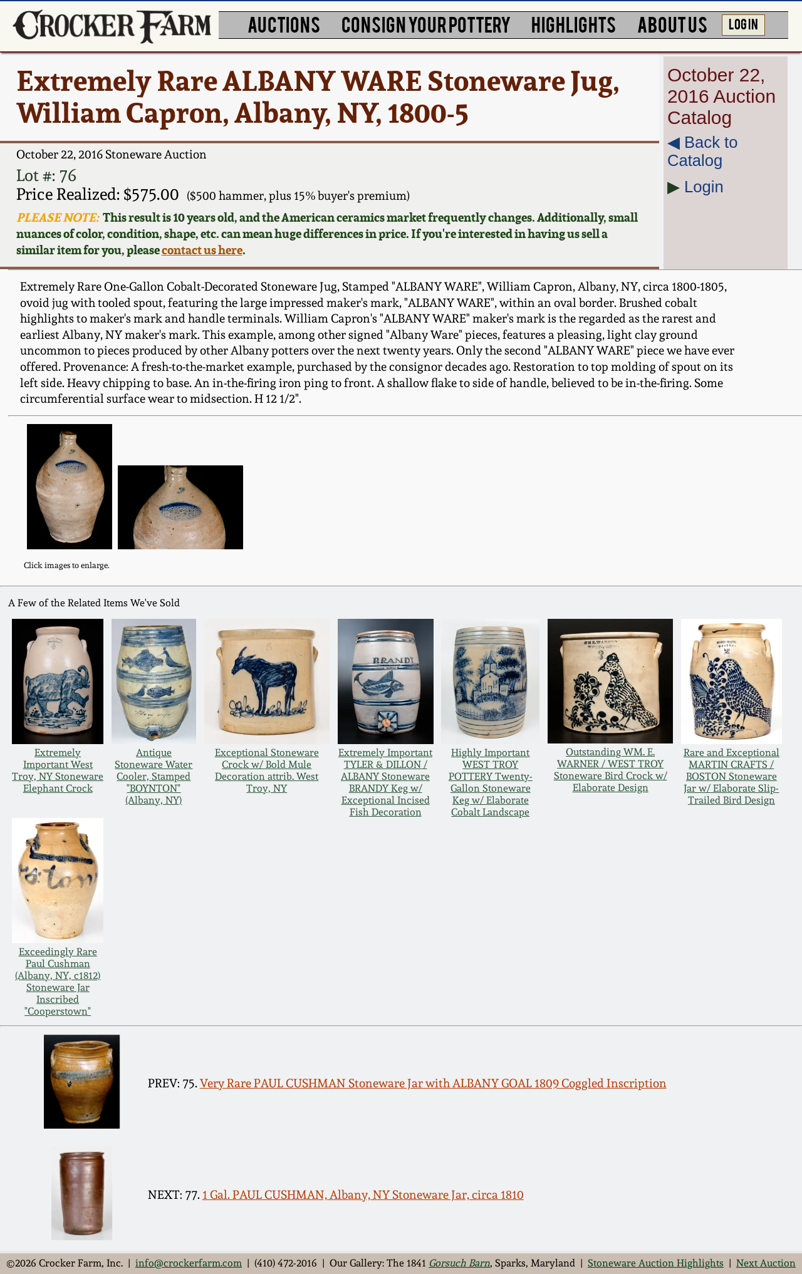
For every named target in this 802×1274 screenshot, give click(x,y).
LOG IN (743, 23)
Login (704, 186)
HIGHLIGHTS (573, 23)
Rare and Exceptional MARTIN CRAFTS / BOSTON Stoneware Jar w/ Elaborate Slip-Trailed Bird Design (731, 776)
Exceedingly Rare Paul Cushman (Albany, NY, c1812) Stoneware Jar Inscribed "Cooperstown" (57, 981)
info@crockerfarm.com (188, 1263)
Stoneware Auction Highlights (656, 1263)
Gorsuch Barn (459, 1263)
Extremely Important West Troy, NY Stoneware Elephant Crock (57, 770)
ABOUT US (672, 23)
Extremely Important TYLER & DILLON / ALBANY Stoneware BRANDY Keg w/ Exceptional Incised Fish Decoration (385, 782)
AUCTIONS (283, 23)
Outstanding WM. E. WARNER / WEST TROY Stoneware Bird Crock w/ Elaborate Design (610, 770)
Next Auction (766, 1263)
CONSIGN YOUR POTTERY (426, 23)
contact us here (202, 250)
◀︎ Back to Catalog (702, 151)
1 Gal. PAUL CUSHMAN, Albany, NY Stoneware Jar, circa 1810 (363, 1195)
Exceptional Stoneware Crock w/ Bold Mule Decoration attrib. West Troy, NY (267, 770)
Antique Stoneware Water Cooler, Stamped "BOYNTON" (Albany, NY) (153, 776)
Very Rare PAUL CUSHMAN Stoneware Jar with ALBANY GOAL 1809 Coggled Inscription (433, 1083)
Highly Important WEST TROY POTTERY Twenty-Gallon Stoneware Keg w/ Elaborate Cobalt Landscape (491, 782)
